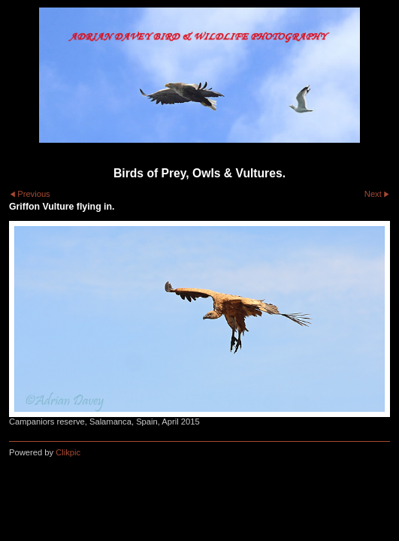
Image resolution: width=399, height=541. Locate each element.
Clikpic (68, 452)
